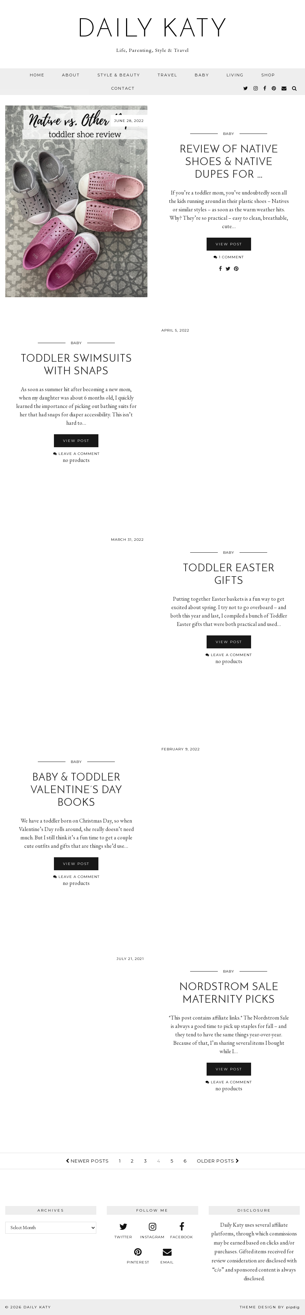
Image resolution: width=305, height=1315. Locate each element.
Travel (167, 75)
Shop (268, 75)
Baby (202, 75)
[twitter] (246, 88)
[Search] (294, 88)
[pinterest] (274, 88)
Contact (123, 88)
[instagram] (256, 88)
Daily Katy (152, 30)
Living (235, 75)
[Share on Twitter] (228, 269)
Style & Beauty (118, 75)
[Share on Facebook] (220, 269)
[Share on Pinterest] (236, 269)
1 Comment (229, 257)
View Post (229, 244)
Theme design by (270, 1307)
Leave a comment (76, 453)
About (71, 75)
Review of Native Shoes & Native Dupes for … (229, 162)
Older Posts (218, 1161)
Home (37, 75)
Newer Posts (87, 1161)
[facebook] (265, 88)
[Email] (284, 88)
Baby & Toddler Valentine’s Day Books (76, 790)
